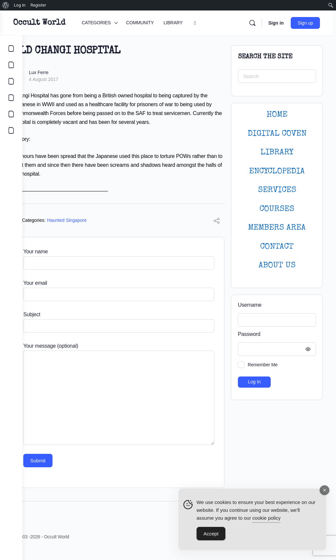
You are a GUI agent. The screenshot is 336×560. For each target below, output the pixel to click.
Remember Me (263, 364)
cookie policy (266, 519)
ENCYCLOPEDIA (277, 171)
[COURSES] (11, 97)
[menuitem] (5, 5)
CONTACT (277, 247)
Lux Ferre (61, 72)
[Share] (216, 230)
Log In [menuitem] (20, 5)
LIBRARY (277, 152)
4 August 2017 (66, 79)
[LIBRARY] (11, 81)
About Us (277, 265)
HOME (276, 115)
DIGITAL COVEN (277, 134)
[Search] (255, 23)
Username (250, 305)
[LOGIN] (11, 114)
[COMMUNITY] (11, 65)
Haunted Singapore (89, 229)
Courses (277, 209)
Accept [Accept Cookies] (211, 535)
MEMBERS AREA (277, 228)
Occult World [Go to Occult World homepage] (61, 23)
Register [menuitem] (38, 5)
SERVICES (277, 190)
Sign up (308, 23)
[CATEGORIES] (11, 48)
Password (275, 334)
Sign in (278, 23)
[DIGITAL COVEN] (11, 130)
